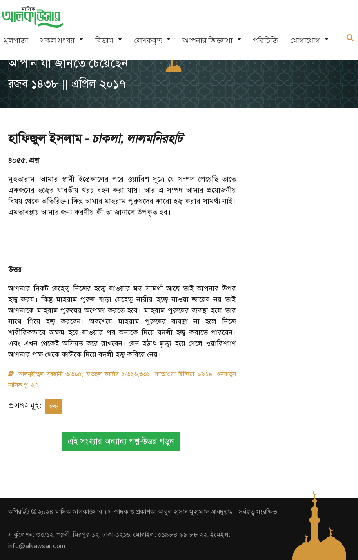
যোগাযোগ (305, 40)
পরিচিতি (265, 40)
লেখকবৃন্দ (148, 40)
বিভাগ (104, 40)
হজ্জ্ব (53, 406)
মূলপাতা (16, 40)
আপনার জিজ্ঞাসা (207, 40)
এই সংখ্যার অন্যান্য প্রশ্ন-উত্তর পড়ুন (121, 441)
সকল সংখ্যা (57, 40)
